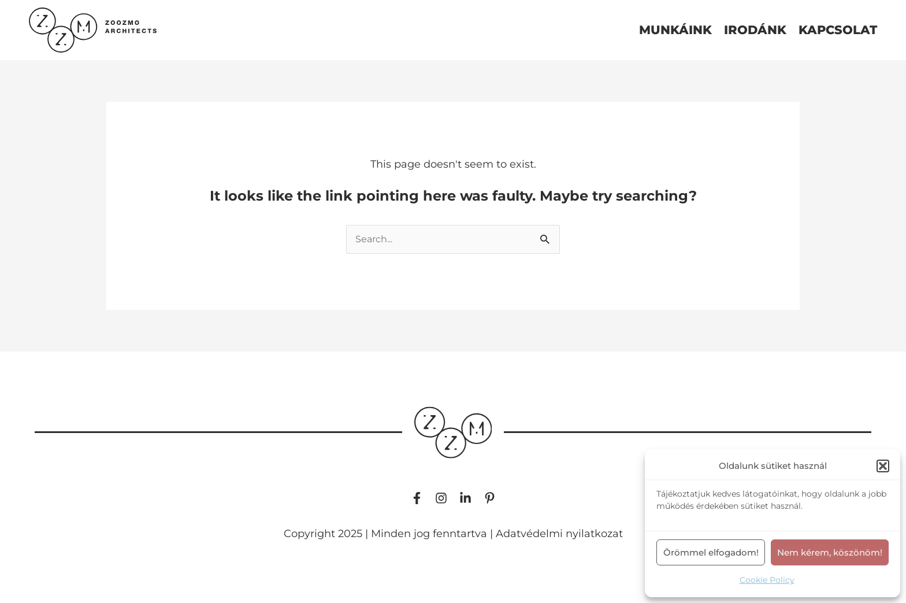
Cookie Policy (767, 580)
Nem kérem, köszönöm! (829, 552)
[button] (883, 466)
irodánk (755, 30)
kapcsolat (838, 30)
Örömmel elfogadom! (711, 552)
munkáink (675, 30)
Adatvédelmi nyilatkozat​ (559, 533)
